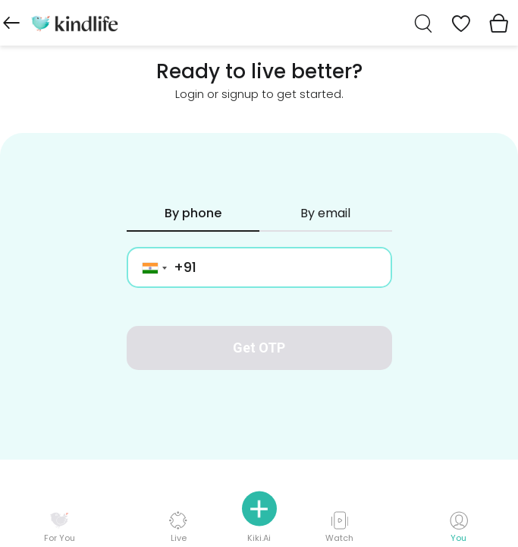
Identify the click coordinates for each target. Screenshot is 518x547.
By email (325, 213)
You (459, 527)
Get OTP (259, 348)
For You (59, 527)
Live (178, 527)
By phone (193, 213)
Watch (339, 527)
